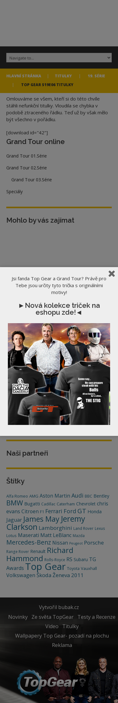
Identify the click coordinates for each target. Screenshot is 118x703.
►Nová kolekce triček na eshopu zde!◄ (59, 308)
